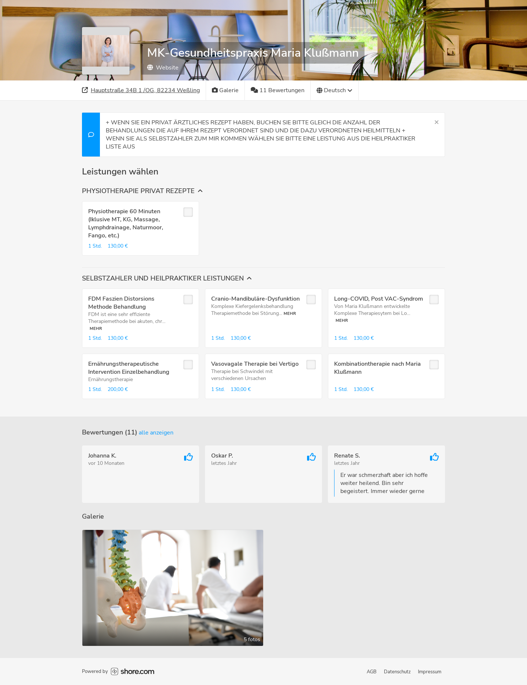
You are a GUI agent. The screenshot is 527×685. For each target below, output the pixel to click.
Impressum (429, 672)
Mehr (96, 328)
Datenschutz (397, 672)
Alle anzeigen (156, 433)
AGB (372, 672)
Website (163, 68)
